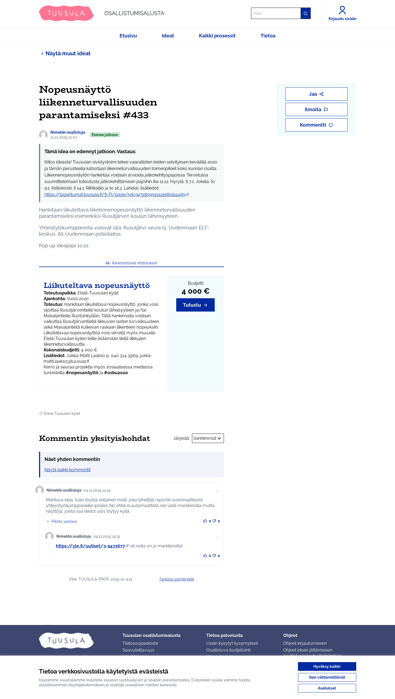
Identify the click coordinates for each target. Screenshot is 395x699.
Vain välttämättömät (327, 677)
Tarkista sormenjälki (176, 579)
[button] (61, 521)
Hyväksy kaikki (327, 666)
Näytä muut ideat (65, 53)
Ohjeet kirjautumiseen (305, 643)
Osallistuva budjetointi (228, 650)
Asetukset (327, 688)
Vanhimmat (208, 438)
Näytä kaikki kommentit (67, 469)
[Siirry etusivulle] (101, 13)
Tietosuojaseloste (140, 643)
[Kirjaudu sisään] (342, 13)
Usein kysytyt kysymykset (232, 643)
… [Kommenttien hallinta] (217, 490)
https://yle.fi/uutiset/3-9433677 (92, 546)
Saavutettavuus (138, 650)
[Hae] (280, 13)
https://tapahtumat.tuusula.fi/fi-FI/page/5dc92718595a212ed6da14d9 (117, 194)
